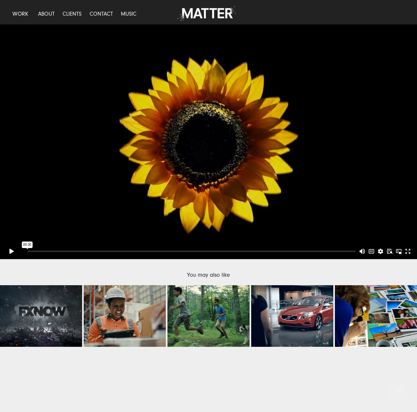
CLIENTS (72, 14)
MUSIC (129, 14)
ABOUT (46, 14)
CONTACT (101, 14)
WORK (20, 13)
